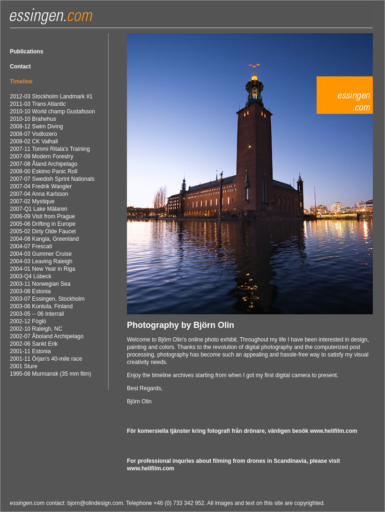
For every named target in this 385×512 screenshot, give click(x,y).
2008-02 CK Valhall (34, 141)
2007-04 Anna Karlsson (39, 194)
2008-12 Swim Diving (36, 126)
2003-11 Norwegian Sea (40, 284)
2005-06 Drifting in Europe (42, 224)
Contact (20, 66)
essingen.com (27, 503)
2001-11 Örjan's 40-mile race (46, 359)
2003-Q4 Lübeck (31, 276)
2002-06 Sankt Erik (34, 344)
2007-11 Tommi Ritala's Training (50, 149)
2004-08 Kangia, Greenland (44, 239)
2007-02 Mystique (32, 201)
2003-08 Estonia (30, 291)
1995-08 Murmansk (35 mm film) (50, 374)
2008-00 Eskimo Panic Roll (43, 171)
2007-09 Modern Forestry (41, 156)
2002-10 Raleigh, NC (36, 329)
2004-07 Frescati (31, 246)
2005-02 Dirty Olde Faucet (43, 231)
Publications (26, 51)
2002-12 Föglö (28, 321)
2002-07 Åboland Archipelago (46, 336)
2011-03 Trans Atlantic (38, 104)
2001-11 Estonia (30, 351)
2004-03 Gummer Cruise (41, 254)
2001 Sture (23, 366)
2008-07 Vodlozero (33, 134)
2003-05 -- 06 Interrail (37, 314)
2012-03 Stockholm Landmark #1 (51, 96)
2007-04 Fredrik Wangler (41, 186)
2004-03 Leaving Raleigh (41, 261)
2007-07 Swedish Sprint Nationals (52, 179)
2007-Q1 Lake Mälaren (38, 209)
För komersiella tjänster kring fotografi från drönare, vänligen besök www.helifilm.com (242, 431)
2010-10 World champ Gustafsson (52, 111)
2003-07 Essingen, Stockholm (47, 299)
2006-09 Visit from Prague (42, 216)
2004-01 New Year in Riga (42, 269)
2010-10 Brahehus (33, 119)
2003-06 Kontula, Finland (41, 306)
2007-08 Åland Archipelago (43, 164)
